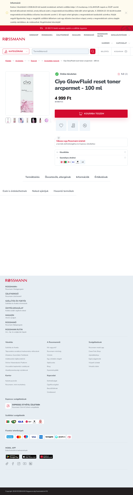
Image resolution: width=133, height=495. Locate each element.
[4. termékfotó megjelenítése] (27, 120)
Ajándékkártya (94, 355)
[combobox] (60, 51)
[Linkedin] (30, 463)
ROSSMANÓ (89, 35)
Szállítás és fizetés (12, 347)
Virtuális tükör (94, 366)
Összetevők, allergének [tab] (58, 177)
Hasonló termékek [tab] (64, 191)
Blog (48, 366)
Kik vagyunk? (51, 347)
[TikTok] (7, 463)
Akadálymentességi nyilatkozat (16, 370)
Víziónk (49, 355)
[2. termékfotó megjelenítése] (14, 120)
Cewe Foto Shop (95, 351)
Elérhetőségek (52, 381)
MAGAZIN (76, 35)
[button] (120, 35)
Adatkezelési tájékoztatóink (15, 359)
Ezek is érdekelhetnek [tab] (15, 191)
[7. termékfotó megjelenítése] (46, 120)
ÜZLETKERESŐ (62, 35)
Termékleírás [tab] (32, 177)
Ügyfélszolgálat (53, 385)
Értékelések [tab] (101, 177)
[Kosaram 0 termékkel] (121, 51)
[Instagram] (18, 463)
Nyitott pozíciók (11, 381)
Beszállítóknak (52, 388)
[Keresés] (92, 51)
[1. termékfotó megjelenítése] (8, 120)
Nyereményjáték (52, 370)
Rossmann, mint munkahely (15, 385)
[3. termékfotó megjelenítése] (21, 120)
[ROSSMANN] (16, 280)
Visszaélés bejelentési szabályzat (17, 366)
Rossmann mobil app (96, 347)
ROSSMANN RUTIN (102, 35)
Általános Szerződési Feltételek (16, 355)
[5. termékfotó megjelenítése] (34, 120)
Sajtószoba (51, 363)
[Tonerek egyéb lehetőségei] (39, 61)
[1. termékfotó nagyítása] (27, 93)
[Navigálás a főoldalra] (14, 39)
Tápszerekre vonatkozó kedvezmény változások (22, 351)
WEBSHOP (33, 35)
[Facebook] (12, 463)
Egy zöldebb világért (54, 359)
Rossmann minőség (54, 351)
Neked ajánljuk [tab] (40, 191)
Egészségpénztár (95, 359)
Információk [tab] (82, 177)
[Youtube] (24, 463)
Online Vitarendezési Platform (16, 363)
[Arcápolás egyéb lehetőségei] (25, 61)
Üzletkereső (51, 392)
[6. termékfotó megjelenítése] (40, 120)
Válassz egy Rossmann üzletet (70, 141)
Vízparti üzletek (94, 363)
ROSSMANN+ (47, 35)
